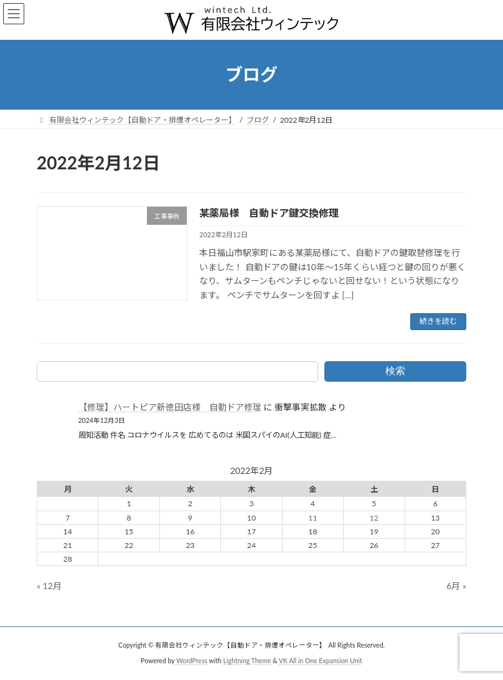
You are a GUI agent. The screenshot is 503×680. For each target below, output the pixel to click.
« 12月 (49, 585)
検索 (395, 371)
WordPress (191, 660)
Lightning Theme (247, 660)
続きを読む (438, 321)
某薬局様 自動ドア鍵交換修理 (269, 213)
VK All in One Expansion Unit (320, 660)
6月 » (456, 585)
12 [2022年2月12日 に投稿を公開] (374, 517)
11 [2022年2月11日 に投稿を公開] (312, 517)
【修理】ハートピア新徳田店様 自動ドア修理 (169, 407)
